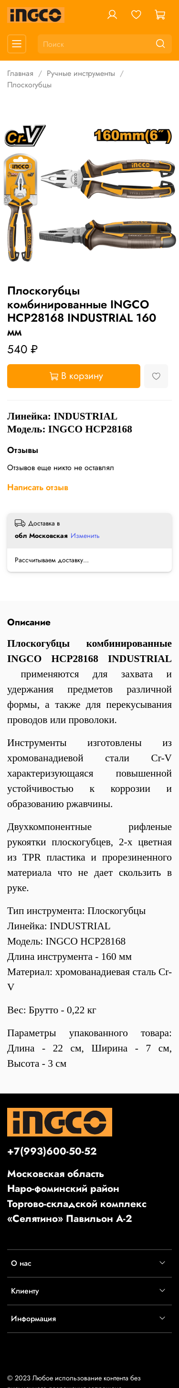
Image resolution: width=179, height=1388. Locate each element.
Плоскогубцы (29, 84)
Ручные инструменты (81, 73)
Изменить (85, 535)
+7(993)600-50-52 (52, 1151)
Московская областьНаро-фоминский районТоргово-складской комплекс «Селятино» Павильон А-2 (77, 1196)
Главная (20, 73)
